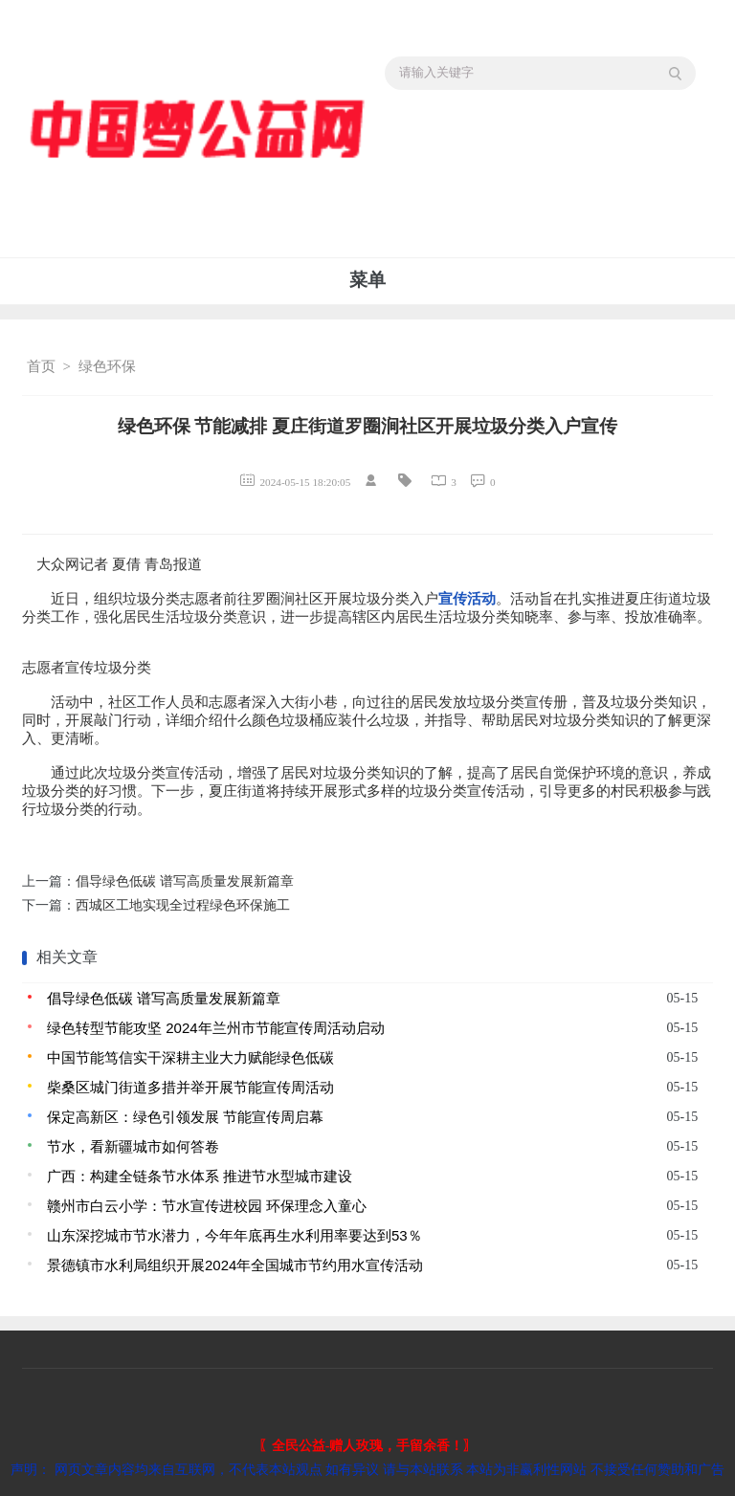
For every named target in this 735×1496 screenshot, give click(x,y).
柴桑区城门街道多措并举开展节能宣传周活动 (190, 1087)
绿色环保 (107, 366)
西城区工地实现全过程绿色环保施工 (183, 905)
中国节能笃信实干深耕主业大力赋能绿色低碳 (190, 1057)
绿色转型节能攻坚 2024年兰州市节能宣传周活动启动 (216, 1028)
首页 (41, 366)
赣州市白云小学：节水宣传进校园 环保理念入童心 (207, 1206)
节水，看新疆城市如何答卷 (133, 1146)
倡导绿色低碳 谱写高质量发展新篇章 (185, 881)
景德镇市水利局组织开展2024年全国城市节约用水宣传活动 (235, 1265)
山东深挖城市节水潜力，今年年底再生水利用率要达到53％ (234, 1235)
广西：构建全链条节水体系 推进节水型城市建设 (199, 1176)
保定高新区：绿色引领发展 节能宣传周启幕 (185, 1117)
